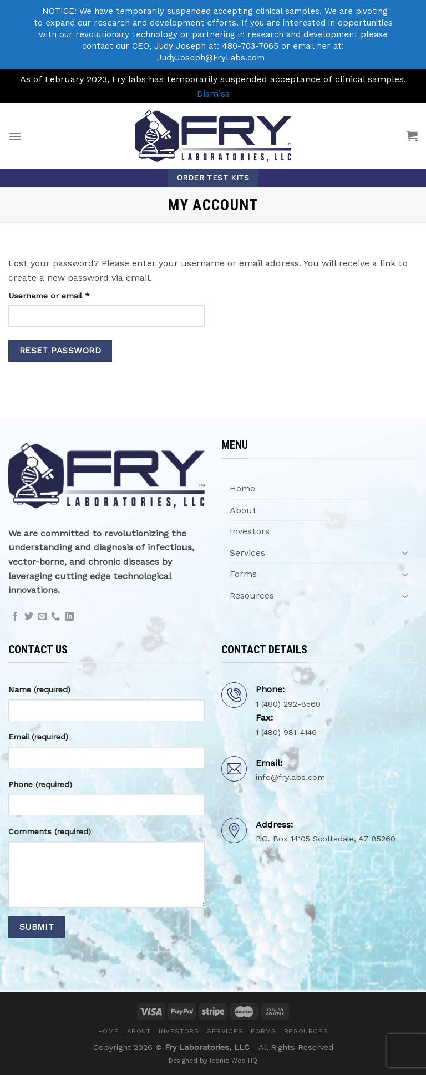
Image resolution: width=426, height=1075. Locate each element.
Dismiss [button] (213, 93)
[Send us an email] (42, 617)
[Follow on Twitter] (28, 617)
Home (242, 488)
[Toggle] (404, 552)
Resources (252, 595)
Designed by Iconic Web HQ (213, 1060)
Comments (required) (49, 831)
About (243, 510)
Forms (243, 574)
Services (247, 552)
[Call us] (55, 617)
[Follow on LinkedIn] (69, 617)
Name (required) (39, 689)
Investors (250, 531)
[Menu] (15, 136)
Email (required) (38, 736)
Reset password (60, 351)
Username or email (65, 295)
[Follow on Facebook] (15, 617)
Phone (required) (40, 784)
